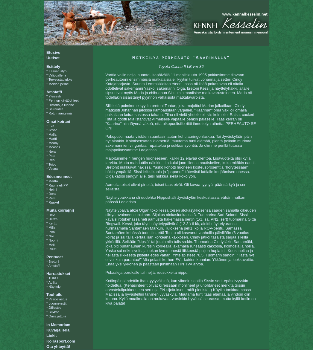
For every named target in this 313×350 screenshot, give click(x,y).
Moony (53, 143)
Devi (51, 215)
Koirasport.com (60, 341)
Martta (53, 181)
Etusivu (53, 52)
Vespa (53, 168)
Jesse (52, 130)
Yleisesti (54, 96)
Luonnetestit (57, 303)
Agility (52, 282)
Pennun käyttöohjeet (63, 100)
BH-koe (54, 312)
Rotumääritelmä (60, 113)
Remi (52, 198)
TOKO (53, 278)
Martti (52, 138)
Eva (51, 126)
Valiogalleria (57, 75)
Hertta (52, 219)
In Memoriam (58, 325)
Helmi (52, 189)
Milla (51, 227)
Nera (52, 151)
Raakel (53, 202)
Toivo (52, 164)
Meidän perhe (58, 84)
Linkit (51, 335)
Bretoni (53, 261)
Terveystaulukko (60, 79)
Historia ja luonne (61, 105)
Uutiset (53, 58)
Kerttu (52, 223)
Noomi (53, 240)
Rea (51, 160)
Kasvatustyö (57, 71)
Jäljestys (54, 307)
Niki (51, 236)
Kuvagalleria (57, 330)
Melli (51, 245)
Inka (51, 232)
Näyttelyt (54, 286)
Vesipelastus (57, 299)
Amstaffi (54, 266)
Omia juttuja (57, 316)
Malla (52, 134)
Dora (52, 193)
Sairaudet (55, 109)
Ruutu (52, 249)
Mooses (54, 147)
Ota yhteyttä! (58, 346)
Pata (51, 156)
